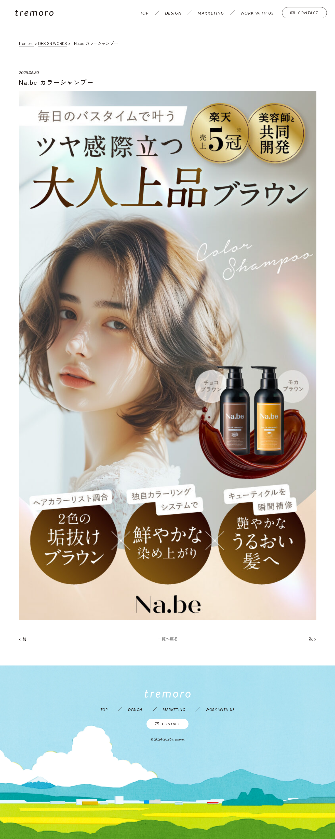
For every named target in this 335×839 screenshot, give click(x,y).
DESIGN (173, 13)
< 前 (22, 638)
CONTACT (304, 12)
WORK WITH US (257, 13)
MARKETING (211, 13)
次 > (312, 638)
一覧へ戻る (167, 638)
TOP (144, 13)
